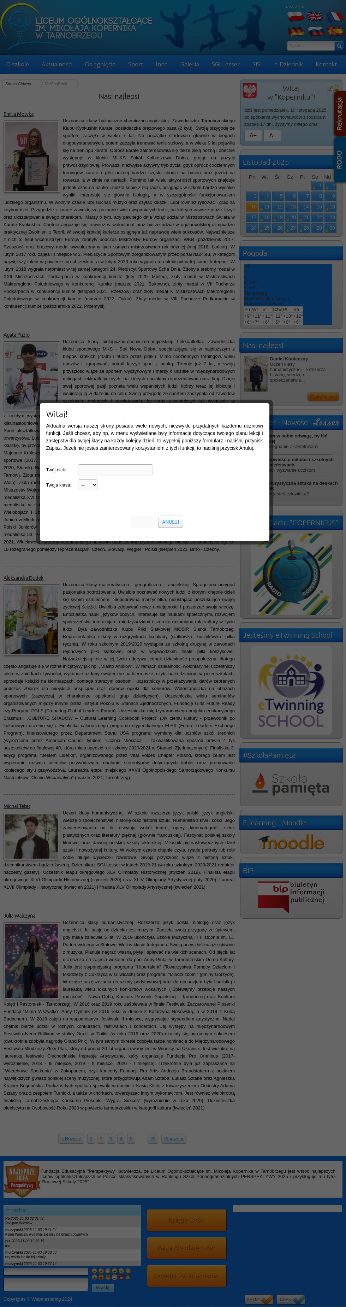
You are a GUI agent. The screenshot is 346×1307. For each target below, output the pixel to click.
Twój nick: (56, 129)
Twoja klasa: (59, 144)
